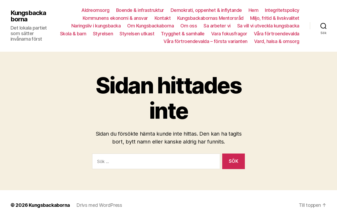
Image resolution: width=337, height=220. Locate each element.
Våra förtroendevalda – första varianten (205, 41)
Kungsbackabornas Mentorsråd (210, 18)
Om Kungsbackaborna (150, 25)
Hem (254, 10)
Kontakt (163, 18)
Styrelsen (103, 33)
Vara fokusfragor (229, 33)
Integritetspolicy (282, 10)
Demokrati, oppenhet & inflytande (206, 10)
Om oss (188, 25)
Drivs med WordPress (99, 205)
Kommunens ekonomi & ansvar (115, 18)
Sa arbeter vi (217, 25)
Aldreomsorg (95, 10)
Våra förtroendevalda (276, 33)
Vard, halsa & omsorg (276, 41)
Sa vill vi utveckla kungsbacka (268, 25)
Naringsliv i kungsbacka (96, 25)
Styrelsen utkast (137, 33)
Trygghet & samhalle (183, 33)
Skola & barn (73, 33)
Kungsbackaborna (28, 16)
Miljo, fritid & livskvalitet (274, 18)
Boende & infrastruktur (140, 10)
